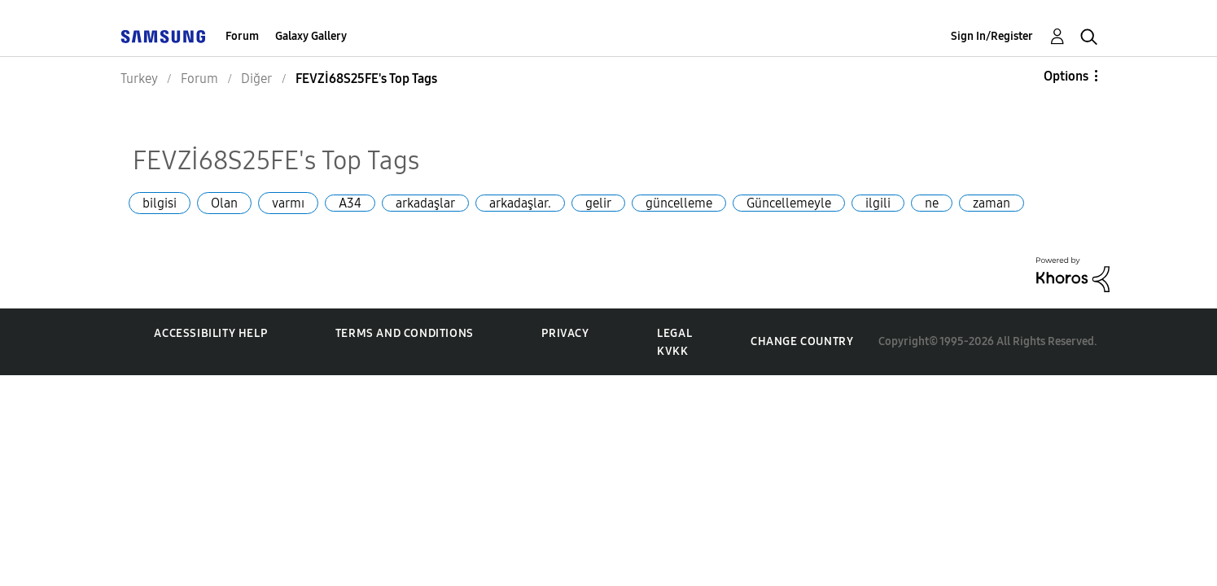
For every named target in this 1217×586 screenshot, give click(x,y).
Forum (242, 36)
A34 (350, 203)
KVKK (672, 351)
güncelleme (679, 203)
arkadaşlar (425, 203)
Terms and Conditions (404, 333)
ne (932, 203)
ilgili (878, 203)
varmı (288, 203)
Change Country (802, 341)
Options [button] (1066, 76)
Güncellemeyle (788, 203)
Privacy (565, 333)
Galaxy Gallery (311, 36)
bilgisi (159, 203)
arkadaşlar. (520, 203)
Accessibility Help (210, 333)
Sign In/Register (992, 36)
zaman (991, 203)
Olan (224, 203)
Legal (674, 333)
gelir (598, 203)
